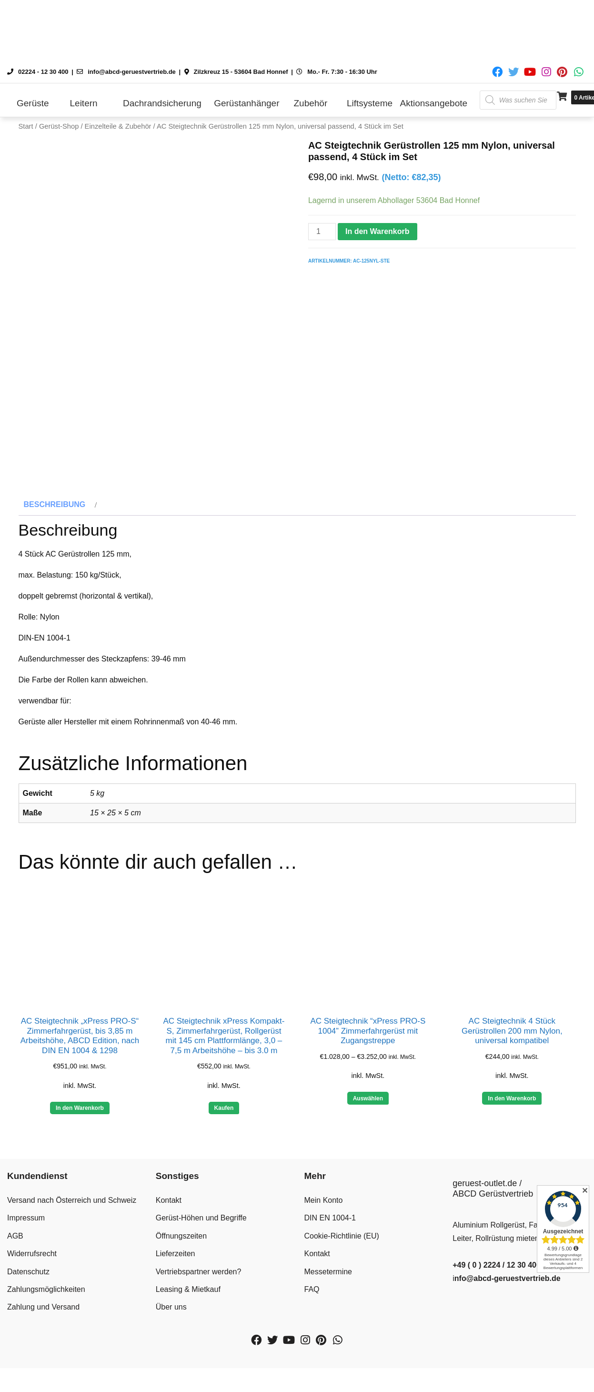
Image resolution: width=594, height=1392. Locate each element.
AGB (15, 1244)
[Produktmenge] (322, 231)
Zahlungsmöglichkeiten (46, 1298)
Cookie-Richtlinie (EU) (341, 1244)
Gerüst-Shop (59, 126)
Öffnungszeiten (181, 1244)
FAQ (312, 1298)
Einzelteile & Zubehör (118, 126)
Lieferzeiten (175, 1263)
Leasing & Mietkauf (188, 1298)
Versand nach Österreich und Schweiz (71, 1209)
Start (26, 126)
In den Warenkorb (377, 231)
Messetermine (328, 1280)
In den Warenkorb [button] (80, 1117)
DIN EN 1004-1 (330, 1227)
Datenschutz (28, 1280)
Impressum (26, 1227)
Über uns (171, 1316)
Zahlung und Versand (43, 1316)
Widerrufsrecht (32, 1263)
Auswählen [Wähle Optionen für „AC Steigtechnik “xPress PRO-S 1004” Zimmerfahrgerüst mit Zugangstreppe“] (368, 1107)
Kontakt (168, 1209)
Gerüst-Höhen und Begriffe (201, 1227)
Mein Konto (323, 1209)
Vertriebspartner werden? (199, 1280)
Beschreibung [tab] (55, 513)
